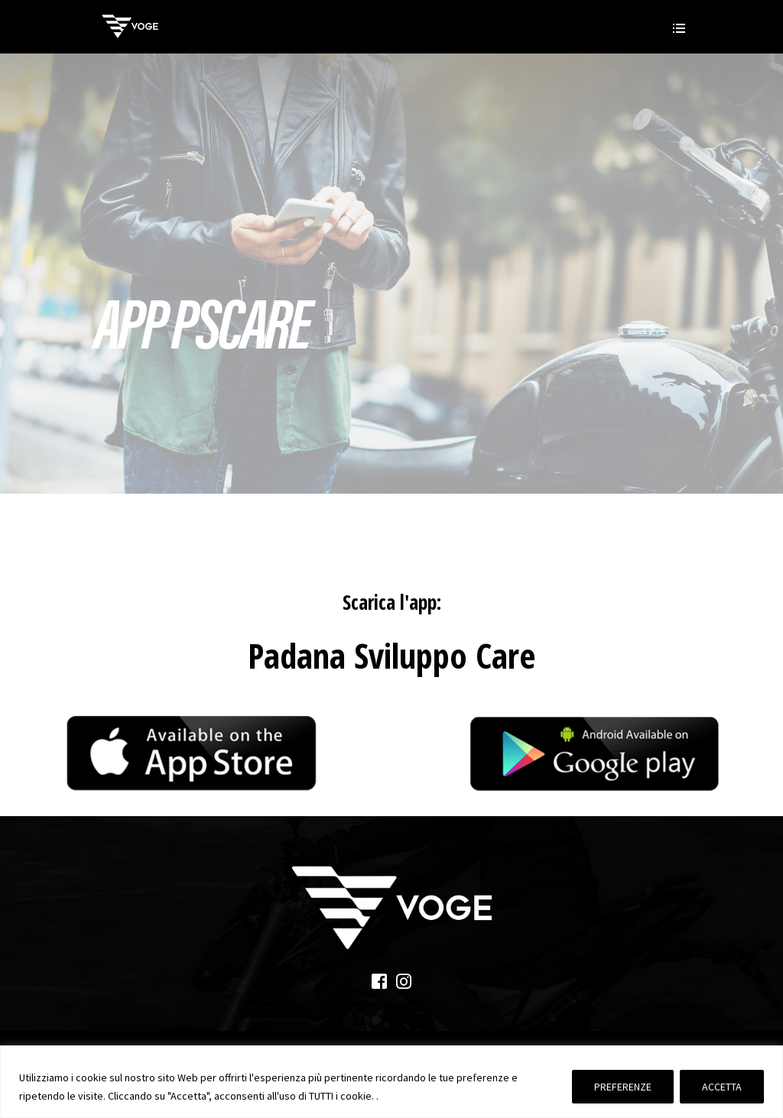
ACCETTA (722, 1087)
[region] (391, 1081)
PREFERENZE (622, 1087)
